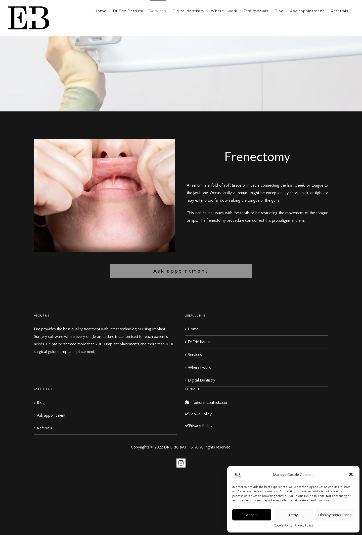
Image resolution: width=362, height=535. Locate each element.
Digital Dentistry (201, 380)
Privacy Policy (304, 525)
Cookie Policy (283, 525)
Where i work (199, 367)
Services (195, 354)
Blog (41, 402)
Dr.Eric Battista (200, 342)
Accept (252, 515)
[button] (351, 475)
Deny (293, 515)
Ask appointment (51, 415)
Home (193, 329)
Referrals (44, 428)
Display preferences (335, 515)
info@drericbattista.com (207, 402)
